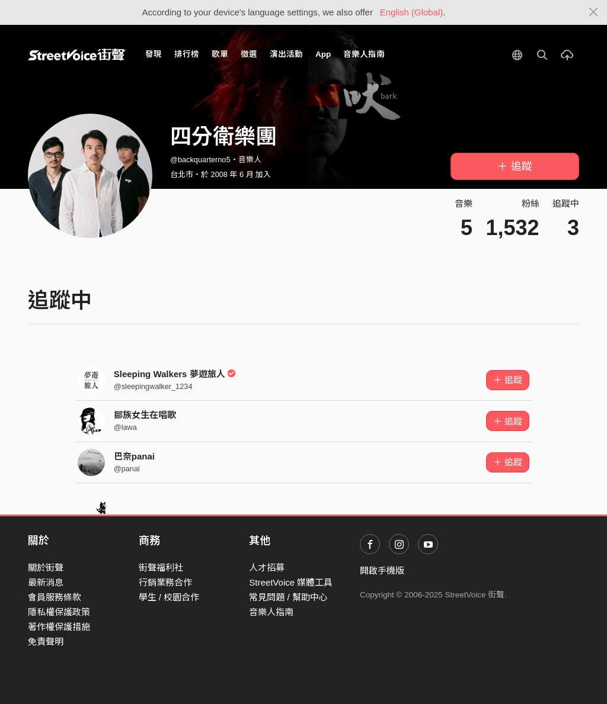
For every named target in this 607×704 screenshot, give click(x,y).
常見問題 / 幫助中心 (288, 597)
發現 (153, 54)
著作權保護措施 (59, 627)
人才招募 (267, 567)
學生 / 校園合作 (169, 597)
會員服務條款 (54, 597)
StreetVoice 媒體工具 (291, 582)
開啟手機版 (382, 570)
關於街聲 (45, 567)
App (323, 54)
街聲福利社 (161, 567)
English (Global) (411, 12)
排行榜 (186, 54)
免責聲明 (45, 642)
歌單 (220, 54)
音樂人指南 (364, 54)
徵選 (249, 54)
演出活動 (286, 54)
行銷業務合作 (165, 582)
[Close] (593, 12)
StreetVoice (77, 54)
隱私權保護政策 (59, 612)
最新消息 (45, 582)
